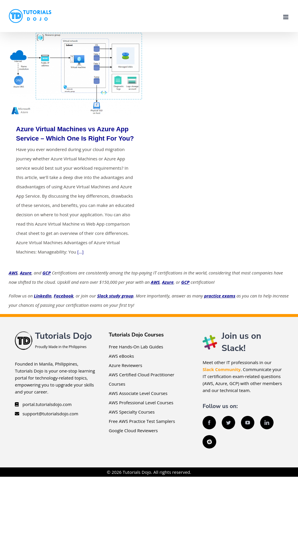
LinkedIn (43, 296)
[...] (80, 252)
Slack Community (221, 369)
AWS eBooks (121, 356)
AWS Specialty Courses (132, 412)
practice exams (219, 296)
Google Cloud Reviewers (133, 430)
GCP (46, 273)
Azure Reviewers (125, 365)
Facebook (63, 296)
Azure (25, 273)
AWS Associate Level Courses (138, 393)
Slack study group (115, 296)
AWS (13, 273)
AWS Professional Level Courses (141, 402)
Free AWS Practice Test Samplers (142, 421)
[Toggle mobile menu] (286, 17)
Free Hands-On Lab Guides (136, 347)
